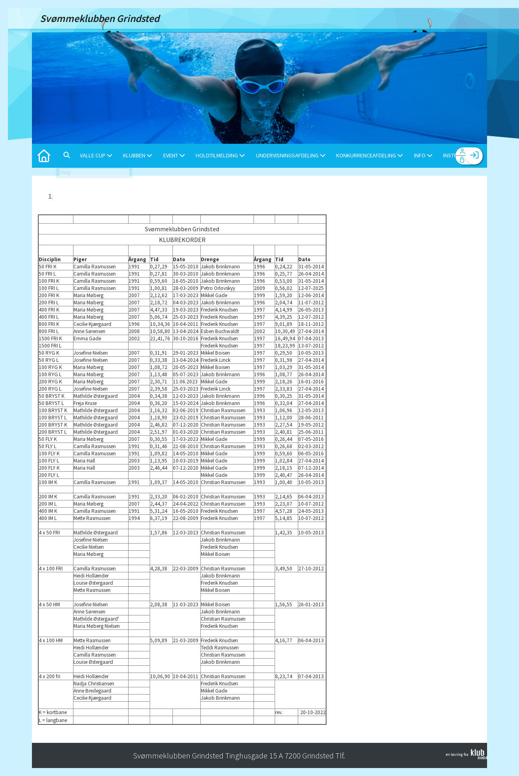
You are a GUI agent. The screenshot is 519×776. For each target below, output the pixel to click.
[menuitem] (44, 156)
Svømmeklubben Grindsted (182, 229)
